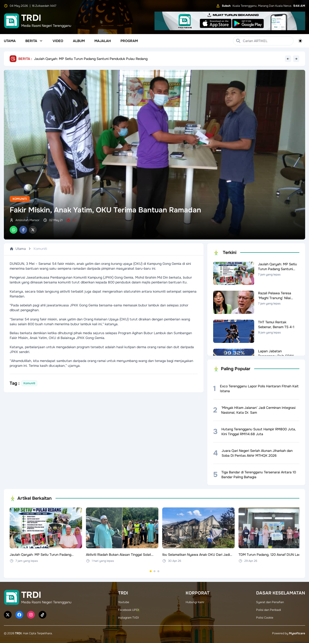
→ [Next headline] (296, 59)
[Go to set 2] (154, 571)
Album (79, 41)
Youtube (123, 602)
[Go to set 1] (151, 571)
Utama (10, 41)
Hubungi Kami (195, 602)
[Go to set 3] (158, 571)
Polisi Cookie (264, 618)
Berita (34, 41)
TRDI (18, 633)
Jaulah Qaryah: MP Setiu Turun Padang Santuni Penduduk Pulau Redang (90, 59)
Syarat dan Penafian (270, 602)
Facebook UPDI (128, 610)
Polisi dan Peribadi (268, 610)
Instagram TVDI (128, 618)
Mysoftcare (297, 633)
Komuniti (20, 199)
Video (58, 41)
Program (129, 41)
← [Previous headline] (288, 59)
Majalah (102, 41)
